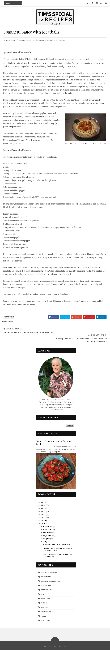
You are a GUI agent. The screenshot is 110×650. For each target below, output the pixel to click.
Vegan (43, 610)
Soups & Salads (47, 605)
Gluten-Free (46, 579)
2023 (43, 505)
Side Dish (44, 601)
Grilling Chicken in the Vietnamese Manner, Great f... (58, 543)
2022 (43, 508)
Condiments (46, 570)
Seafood (44, 597)
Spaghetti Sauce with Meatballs (56, 538)
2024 (43, 502)
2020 (43, 514)
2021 (43, 511)
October (47, 526)
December (48, 520)
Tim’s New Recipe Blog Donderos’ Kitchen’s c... (57, 549)
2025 (43, 499)
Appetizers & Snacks (49, 566)
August (46, 532)
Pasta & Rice (45, 592)
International (43, 40)
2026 (43, 496)
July (45, 535)
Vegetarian (45, 614)
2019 (43, 517)
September (48, 529)
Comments (60, 40)
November (48, 523)
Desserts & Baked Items (50, 575)
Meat (51, 40)
